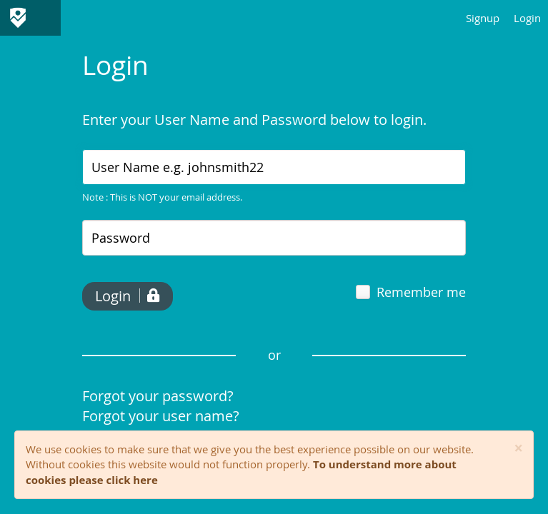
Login (527, 18)
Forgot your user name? (160, 415)
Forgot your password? (158, 395)
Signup (482, 18)
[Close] (518, 448)
